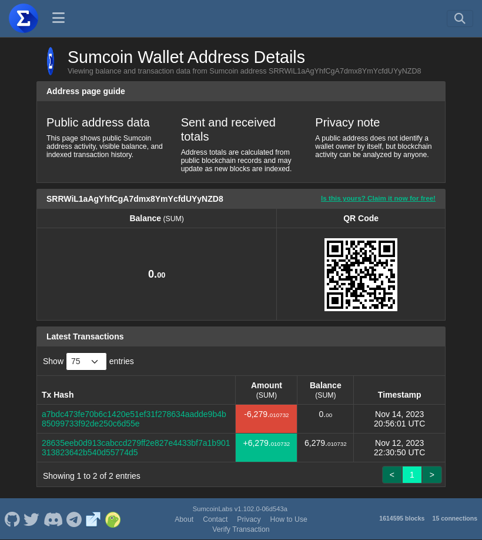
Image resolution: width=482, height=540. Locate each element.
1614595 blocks (401, 518)
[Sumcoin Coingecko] (113, 519)
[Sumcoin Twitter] (32, 519)
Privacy (248, 519)
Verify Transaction (240, 529)
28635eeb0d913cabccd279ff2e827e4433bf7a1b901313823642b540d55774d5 (136, 447)
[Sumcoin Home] (23, 18)
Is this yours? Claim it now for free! (378, 198)
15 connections (455, 518)
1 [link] (412, 474)
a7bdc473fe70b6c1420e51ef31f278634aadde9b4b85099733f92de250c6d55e (134, 418)
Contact (215, 519)
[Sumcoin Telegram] (74, 519)
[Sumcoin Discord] (52, 519)
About (184, 519)
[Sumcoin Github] (12, 519)
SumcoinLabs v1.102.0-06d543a (240, 508)
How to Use (288, 519)
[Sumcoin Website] (93, 519)
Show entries (88, 361)
